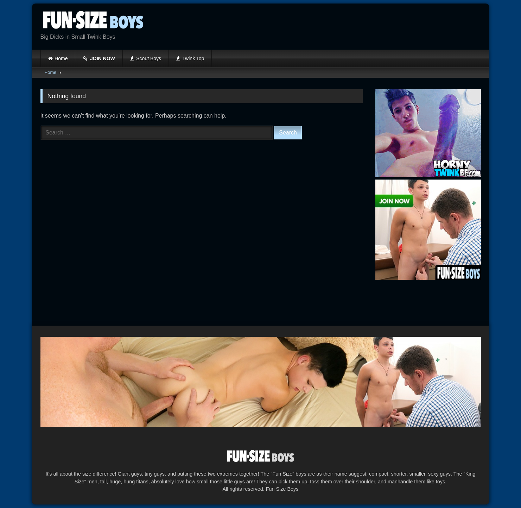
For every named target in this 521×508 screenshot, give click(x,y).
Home (61, 58)
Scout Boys (145, 58)
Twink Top (190, 58)
